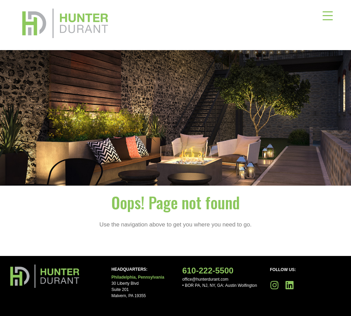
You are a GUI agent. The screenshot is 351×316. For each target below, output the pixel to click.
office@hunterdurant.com (205, 279)
